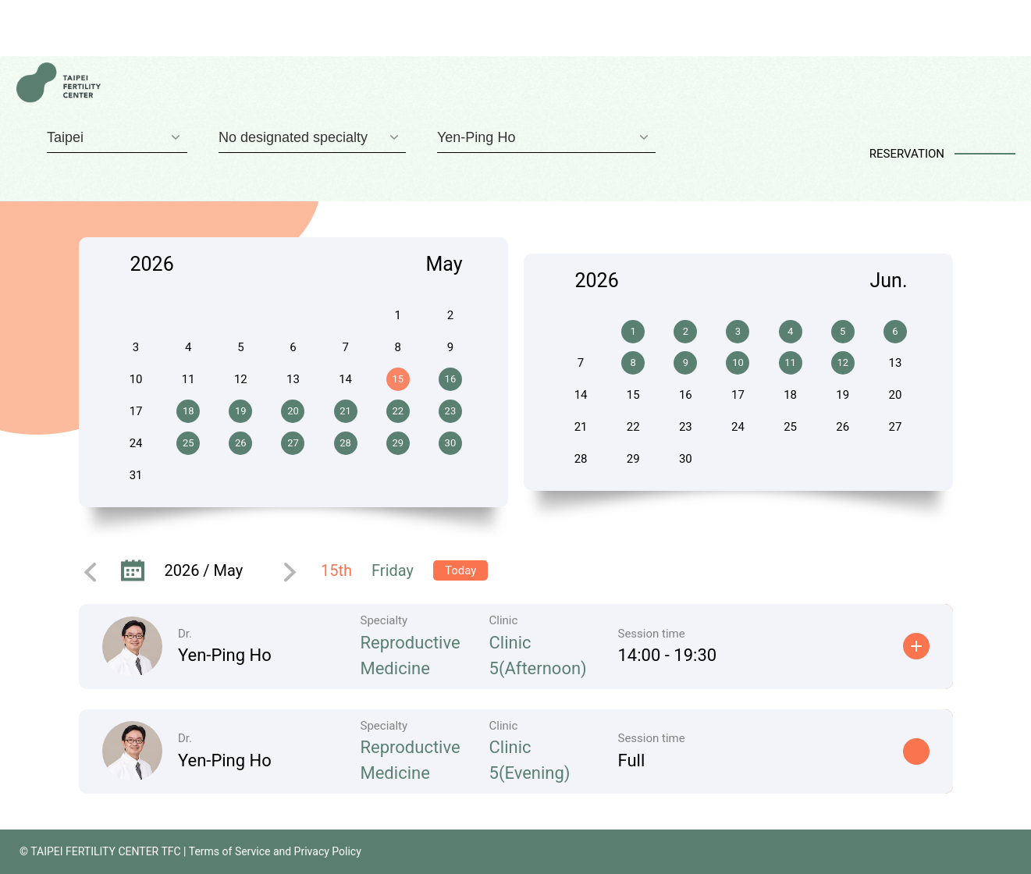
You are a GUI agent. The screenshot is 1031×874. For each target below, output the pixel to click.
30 (451, 443)
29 (398, 443)
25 (188, 443)
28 (345, 443)
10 (738, 362)
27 (293, 443)
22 (398, 411)
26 (241, 443)
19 (241, 411)
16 (451, 379)
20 (293, 411)
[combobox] (117, 137)
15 (398, 379)
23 (451, 411)
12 (842, 362)
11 (790, 362)
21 (345, 411)
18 (188, 411)
